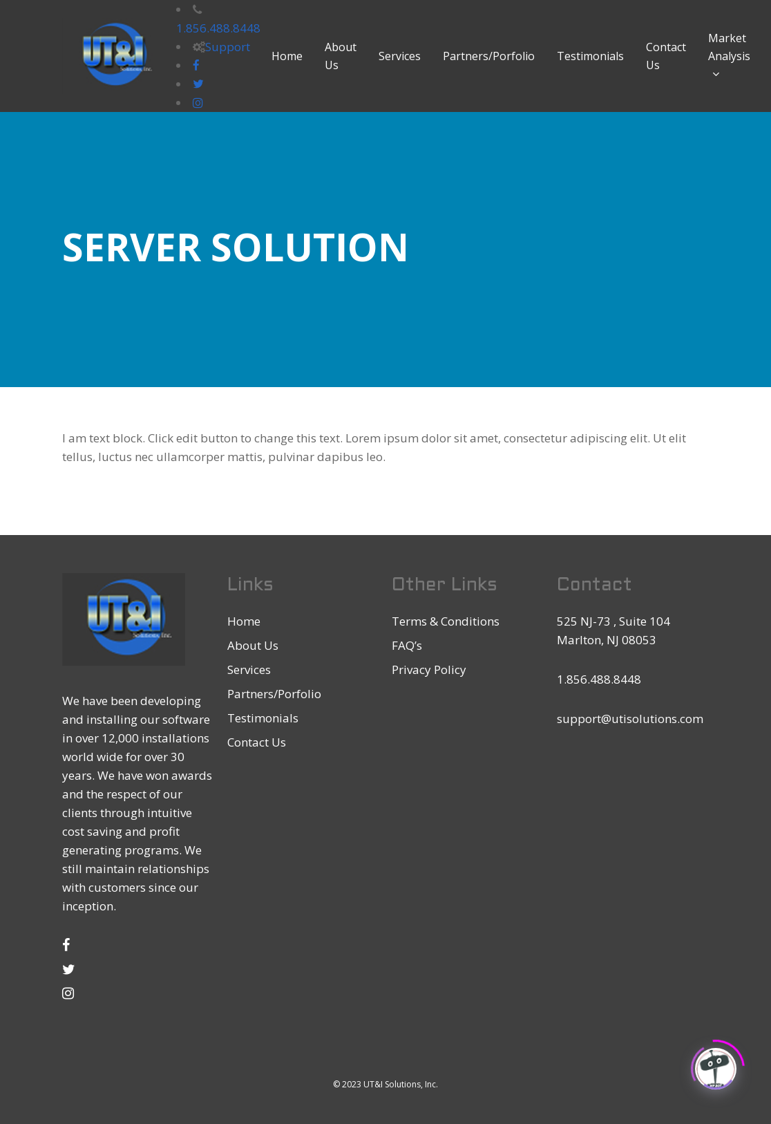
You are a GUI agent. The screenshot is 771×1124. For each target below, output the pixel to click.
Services (249, 669)
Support (227, 47)
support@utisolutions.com (630, 719)
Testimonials (262, 718)
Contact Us (256, 742)
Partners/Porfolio (274, 694)
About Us (252, 645)
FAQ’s (407, 645)
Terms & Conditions (445, 621)
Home (243, 621)
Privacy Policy (429, 669)
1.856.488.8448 (218, 28)
